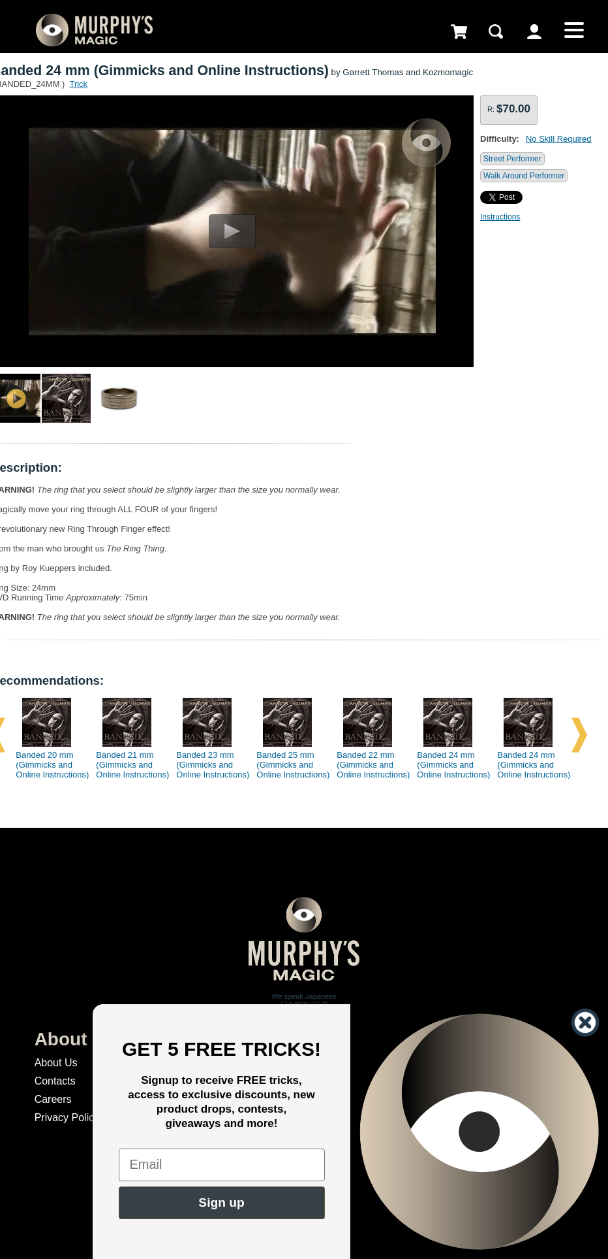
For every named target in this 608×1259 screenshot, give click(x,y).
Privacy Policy (67, 1117)
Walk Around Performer (523, 175)
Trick (78, 84)
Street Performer (512, 158)
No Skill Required (558, 139)
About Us (56, 1062)
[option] (47, 735)
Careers (53, 1099)
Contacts (55, 1081)
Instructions (500, 216)
